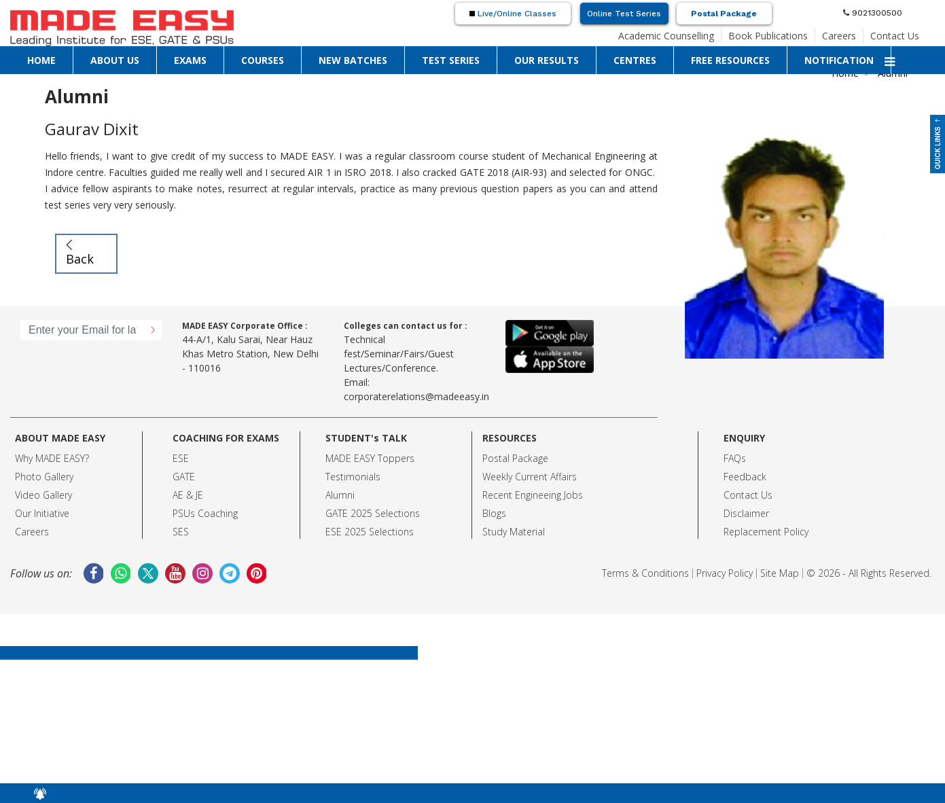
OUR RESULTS (546, 60)
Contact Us (894, 35)
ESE (181, 458)
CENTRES (634, 60)
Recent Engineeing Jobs (532, 494)
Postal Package (724, 13)
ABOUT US (114, 60)
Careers (839, 35)
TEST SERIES (451, 60)
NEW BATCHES (353, 60)
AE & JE (188, 494)
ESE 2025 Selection (367, 531)
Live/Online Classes (512, 13)
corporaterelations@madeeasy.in (416, 396)
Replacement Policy (766, 531)
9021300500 (872, 13)
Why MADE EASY (50, 458)
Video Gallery (43, 494)
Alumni (340, 494)
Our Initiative (42, 513)
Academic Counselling (666, 35)
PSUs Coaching (205, 513)
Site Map (779, 573)
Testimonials (352, 476)
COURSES (262, 60)
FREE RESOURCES (730, 60)
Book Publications (768, 35)
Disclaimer (746, 513)
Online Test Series (624, 13)
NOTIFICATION (839, 60)
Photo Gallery (44, 476)
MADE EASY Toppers (369, 458)
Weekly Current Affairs (529, 476)
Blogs (494, 513)
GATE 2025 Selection (370, 513)
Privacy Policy (724, 573)
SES (181, 531)
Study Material (513, 531)
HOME (41, 60)
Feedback (745, 476)
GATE (184, 476)
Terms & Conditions (645, 573)
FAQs (735, 458)
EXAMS (190, 60)
